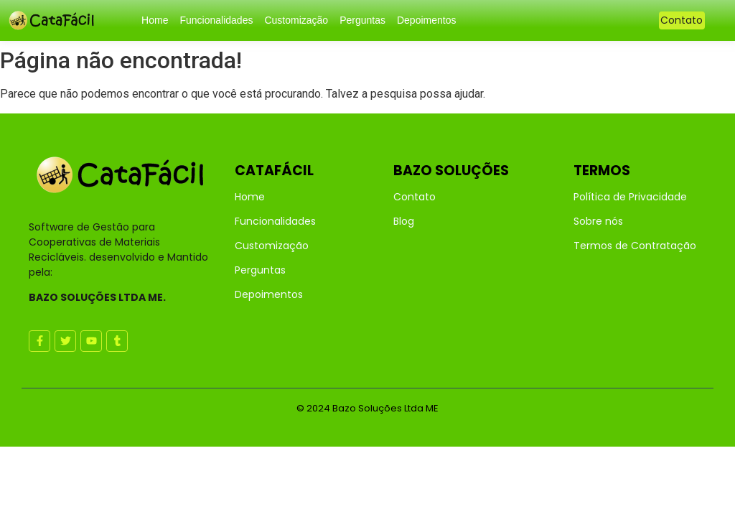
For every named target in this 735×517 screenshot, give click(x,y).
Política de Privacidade (630, 197)
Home (154, 20)
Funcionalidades (216, 20)
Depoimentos (427, 20)
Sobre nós (598, 221)
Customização (296, 20)
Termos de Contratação (635, 245)
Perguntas (362, 20)
